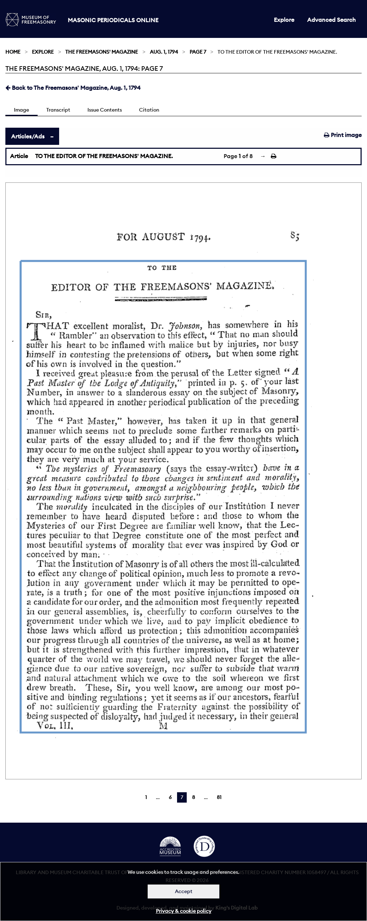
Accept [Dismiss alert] (183, 891)
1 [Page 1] (146, 797)
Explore (284, 19)
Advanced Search (331, 19)
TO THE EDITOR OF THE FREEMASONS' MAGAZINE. (104, 156)
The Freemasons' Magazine (101, 52)
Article (19, 156)
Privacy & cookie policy (183, 911)
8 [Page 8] (193, 797)
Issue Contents (104, 110)
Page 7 (198, 52)
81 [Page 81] (219, 797)
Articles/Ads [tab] (27, 136)
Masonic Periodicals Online (113, 20)
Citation (149, 110)
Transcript (58, 110)
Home (12, 52)
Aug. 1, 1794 (164, 52)
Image (21, 110)
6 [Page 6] (170, 797)
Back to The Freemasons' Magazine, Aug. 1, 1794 (72, 87)
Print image (343, 134)
